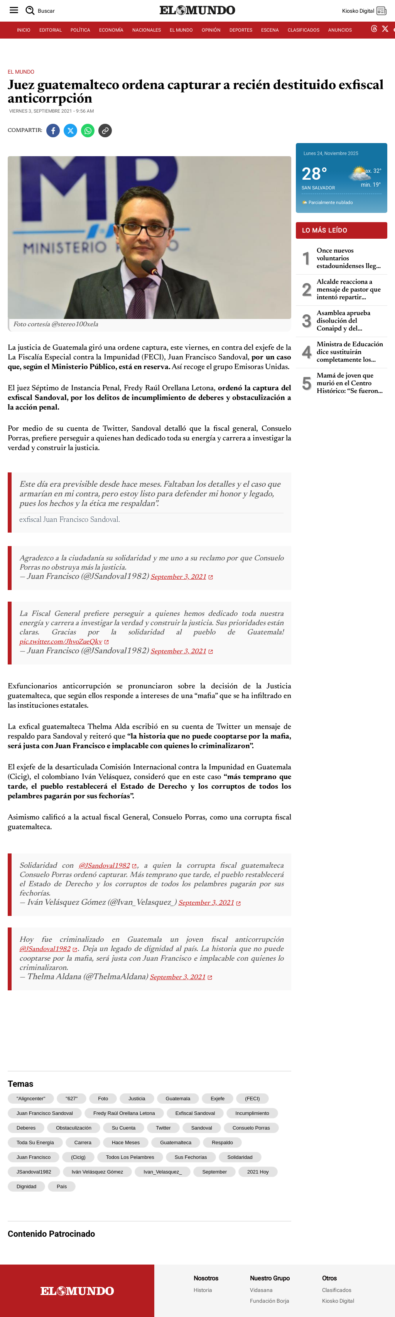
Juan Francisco (34, 1157)
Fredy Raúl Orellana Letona (124, 1113)
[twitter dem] (385, 37)
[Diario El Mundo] (197, 21)
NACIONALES (146, 37)
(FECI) (252, 1098)
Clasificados (336, 1290)
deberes (26, 1128)
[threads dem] (374, 37)
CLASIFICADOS (303, 37)
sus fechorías (191, 1157)
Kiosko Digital (338, 1301)
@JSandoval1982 (104, 866)
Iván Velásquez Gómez (97, 1172)
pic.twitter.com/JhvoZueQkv (60, 642)
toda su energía (35, 1142)
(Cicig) (78, 1157)
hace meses (126, 1142)
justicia (136, 1098)
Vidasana (261, 1290)
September (214, 1172)
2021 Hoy (258, 1172)
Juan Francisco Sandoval (45, 1113)
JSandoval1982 (34, 1172)
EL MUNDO (181, 37)
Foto (103, 1098)
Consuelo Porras (251, 1128)
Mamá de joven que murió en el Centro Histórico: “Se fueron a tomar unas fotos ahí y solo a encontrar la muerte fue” (350, 384)
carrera (82, 1142)
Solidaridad (240, 1157)
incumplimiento (252, 1113)
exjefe (218, 1098)
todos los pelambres (130, 1157)
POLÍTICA (80, 37)
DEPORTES (241, 37)
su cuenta (123, 1128)
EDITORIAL (50, 37)
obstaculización (73, 1128)
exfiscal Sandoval (195, 1113)
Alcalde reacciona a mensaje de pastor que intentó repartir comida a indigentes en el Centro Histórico (350, 290)
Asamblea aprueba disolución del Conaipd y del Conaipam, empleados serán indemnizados (349, 321)
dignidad (26, 1186)
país (62, 1186)
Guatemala (178, 1098)
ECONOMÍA (111, 37)
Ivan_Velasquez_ (162, 1172)
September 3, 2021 (178, 577)
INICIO (23, 37)
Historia (203, 1290)
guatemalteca (175, 1142)
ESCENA (270, 37)
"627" (72, 1098)
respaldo (222, 1142)
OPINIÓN (211, 37)
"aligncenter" (31, 1098)
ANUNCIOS (340, 37)
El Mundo (21, 72)
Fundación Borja (269, 1301)
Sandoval (201, 1128)
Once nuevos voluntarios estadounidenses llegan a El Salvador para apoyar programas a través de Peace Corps (350, 259)
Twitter (163, 1128)
